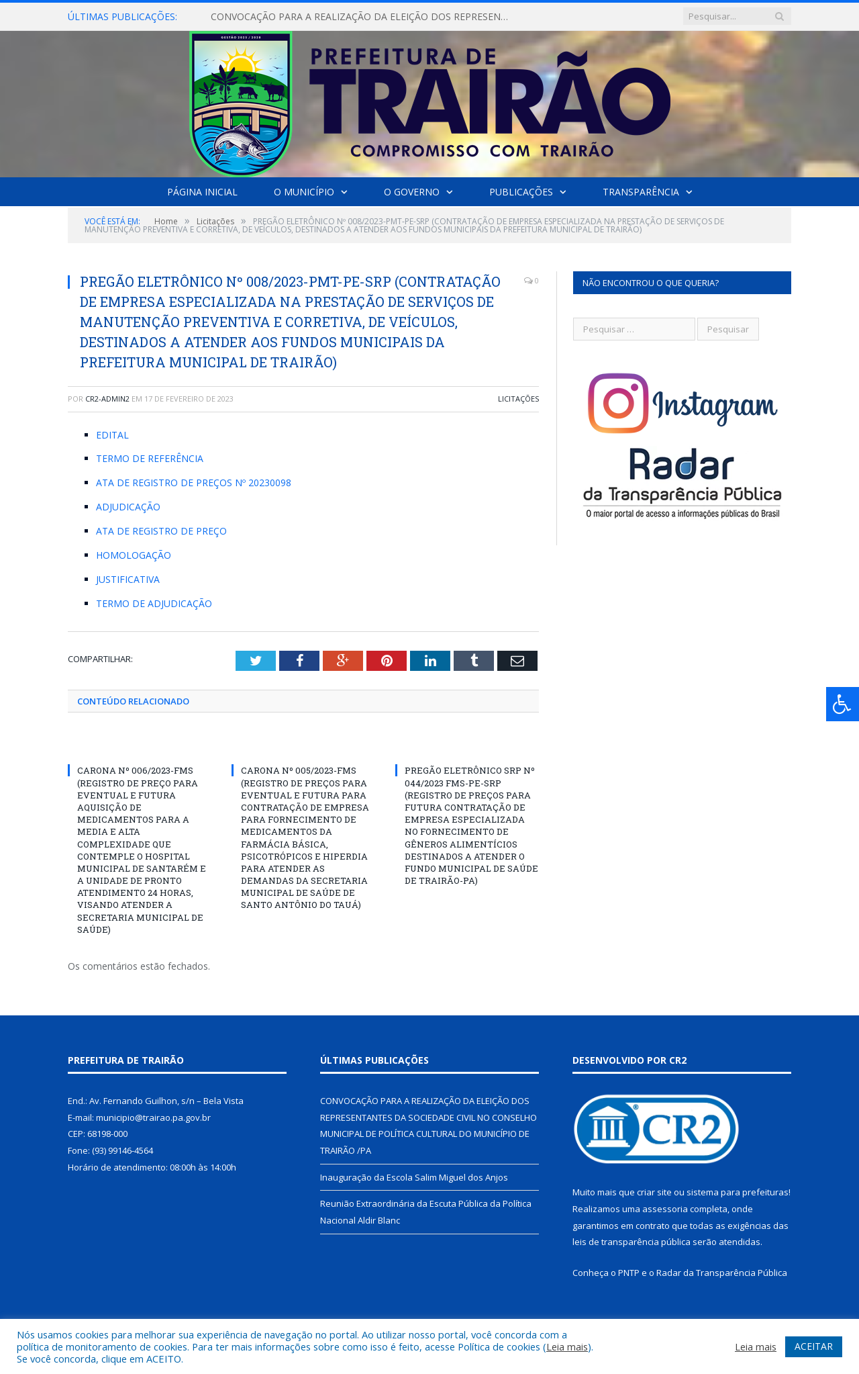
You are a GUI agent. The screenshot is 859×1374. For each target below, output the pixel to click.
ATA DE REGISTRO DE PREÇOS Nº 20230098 (193, 482)
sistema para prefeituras (738, 1192)
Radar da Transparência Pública (721, 1273)
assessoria (665, 1209)
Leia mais (567, 1346)
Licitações (518, 399)
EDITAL (112, 434)
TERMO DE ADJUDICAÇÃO (154, 603)
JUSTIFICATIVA (128, 579)
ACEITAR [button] (814, 1346)
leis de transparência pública (631, 1242)
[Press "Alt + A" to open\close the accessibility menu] (842, 704)
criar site (654, 1192)
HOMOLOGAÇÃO (133, 555)
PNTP (629, 1273)
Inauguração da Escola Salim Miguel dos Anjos (414, 1177)
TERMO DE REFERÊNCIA (149, 458)
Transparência (641, 191)
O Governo (412, 191)
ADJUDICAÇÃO (128, 506)
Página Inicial (202, 191)
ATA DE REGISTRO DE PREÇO (161, 530)
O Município (304, 191)
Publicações (521, 191)
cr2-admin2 (107, 399)
